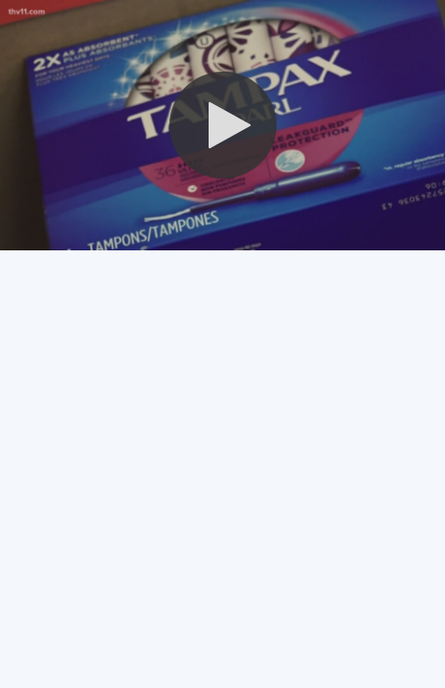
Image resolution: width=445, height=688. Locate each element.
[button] (223, 125)
